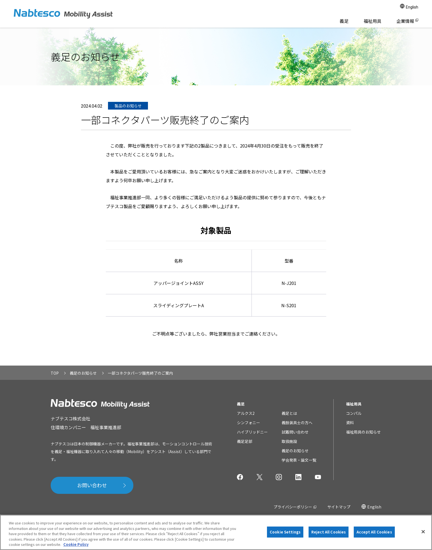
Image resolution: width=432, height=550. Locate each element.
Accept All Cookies (374, 532)
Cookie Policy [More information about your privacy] (75, 544)
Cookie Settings (285, 532)
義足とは (289, 413)
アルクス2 (246, 413)
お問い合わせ (92, 485)
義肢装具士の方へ (297, 422)
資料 (350, 422)
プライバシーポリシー (293, 507)
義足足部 (244, 441)
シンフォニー (248, 422)
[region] (216, 532)
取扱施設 (289, 441)
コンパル (353, 413)
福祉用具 (372, 21)
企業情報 (405, 21)
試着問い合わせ (295, 432)
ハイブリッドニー (252, 432)
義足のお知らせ (295, 450)
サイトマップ (338, 507)
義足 (344, 21)
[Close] (423, 532)
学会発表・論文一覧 (299, 460)
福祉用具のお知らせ (363, 432)
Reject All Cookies (328, 532)
